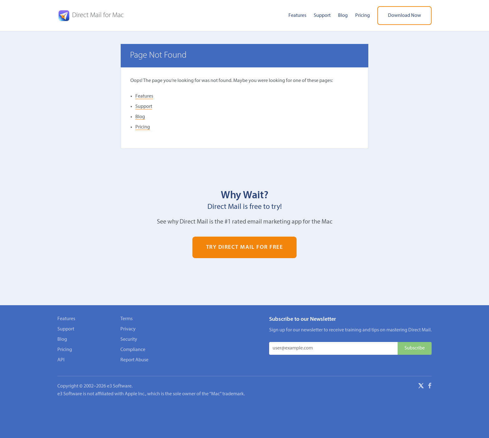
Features (297, 15)
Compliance (132, 349)
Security (128, 339)
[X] (421, 387)
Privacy (128, 329)
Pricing (362, 15)
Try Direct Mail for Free (244, 247)
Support (322, 15)
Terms (126, 318)
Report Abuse (134, 360)
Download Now (404, 15)
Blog (343, 15)
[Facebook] (430, 387)
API (61, 360)
